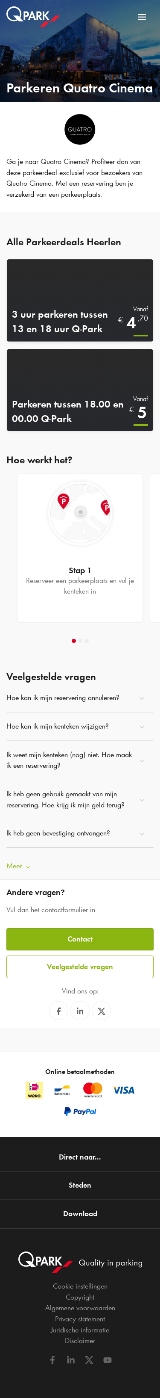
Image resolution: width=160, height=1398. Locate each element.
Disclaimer (80, 1340)
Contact (80, 939)
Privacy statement (80, 1318)
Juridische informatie (80, 1330)
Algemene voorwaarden (80, 1307)
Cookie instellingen (80, 1286)
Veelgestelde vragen (80, 966)
